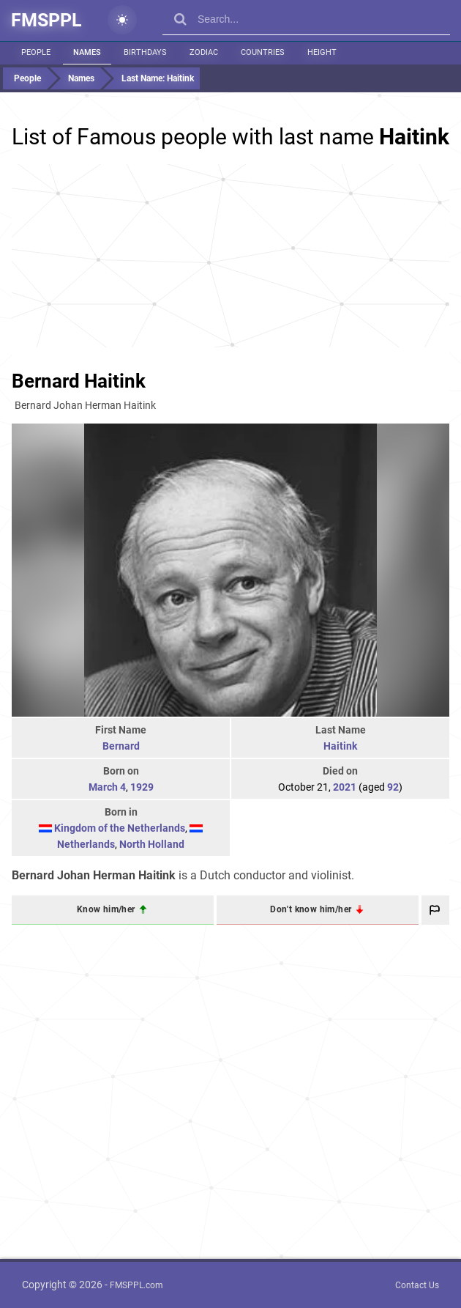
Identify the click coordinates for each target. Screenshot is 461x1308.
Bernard (121, 746)
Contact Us (417, 1285)
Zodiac (204, 52)
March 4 (107, 787)
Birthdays (145, 52)
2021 (344, 787)
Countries (263, 52)
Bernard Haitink (79, 381)
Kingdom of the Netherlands (119, 828)
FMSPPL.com (136, 1285)
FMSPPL (46, 20)
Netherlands (86, 844)
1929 (142, 787)
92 (393, 787)
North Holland (151, 844)
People (35, 52)
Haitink (340, 746)
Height (322, 52)
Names (87, 52)
